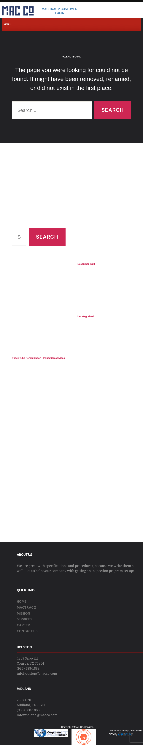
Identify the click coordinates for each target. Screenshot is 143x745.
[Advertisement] (39, 190)
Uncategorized (85, 316)
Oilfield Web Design (119, 730)
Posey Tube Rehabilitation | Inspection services (38, 358)
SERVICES (24, 619)
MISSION (23, 613)
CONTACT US (27, 631)
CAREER (23, 625)
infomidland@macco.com (37, 715)
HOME (21, 601)
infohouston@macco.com (37, 673)
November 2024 (86, 264)
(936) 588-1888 (28, 668)
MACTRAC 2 (26, 607)
